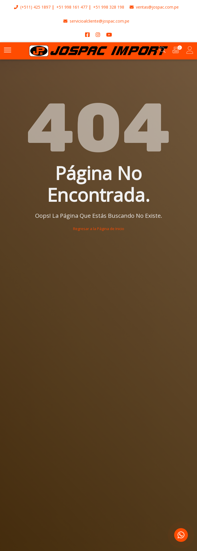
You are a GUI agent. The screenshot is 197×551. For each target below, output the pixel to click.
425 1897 (42, 7)
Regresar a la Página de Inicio (98, 228)
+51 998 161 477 (71, 7)
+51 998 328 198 (108, 7)
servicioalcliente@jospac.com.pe (96, 21)
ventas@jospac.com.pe (154, 7)
